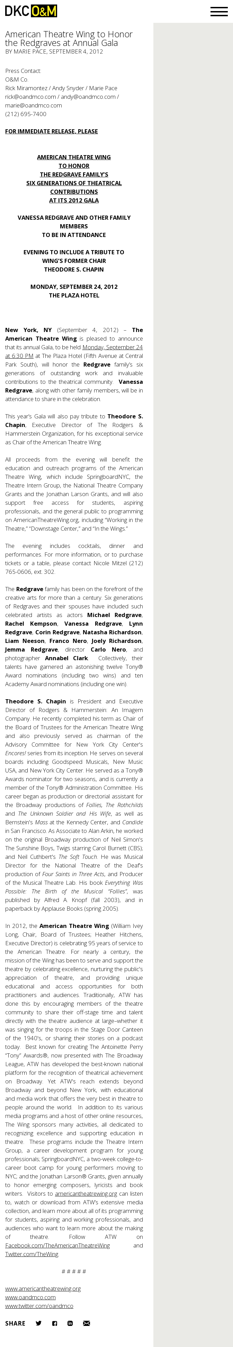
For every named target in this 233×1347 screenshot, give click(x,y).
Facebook (54, 1323)
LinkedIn (70, 1323)
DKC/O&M (31, 10)
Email (86, 1323)
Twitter (39, 1323)
